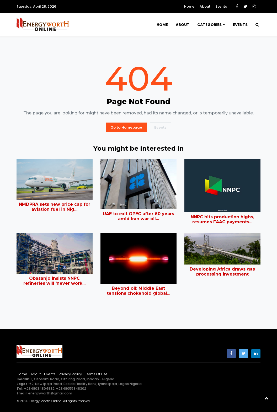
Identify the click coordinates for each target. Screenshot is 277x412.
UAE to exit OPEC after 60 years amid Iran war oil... (138, 216)
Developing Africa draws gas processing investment (222, 272)
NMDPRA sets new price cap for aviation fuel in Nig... (54, 207)
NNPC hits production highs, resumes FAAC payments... (222, 219)
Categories (209, 24)
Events (221, 6)
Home (189, 6)
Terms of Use (96, 374)
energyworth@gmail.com (50, 393)
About (205, 6)
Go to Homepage (126, 127)
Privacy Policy (70, 374)
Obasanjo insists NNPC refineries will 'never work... (54, 281)
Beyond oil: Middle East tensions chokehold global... (138, 291)
